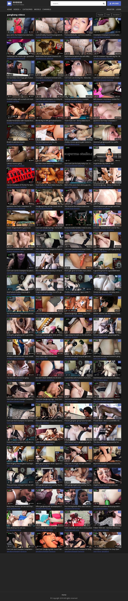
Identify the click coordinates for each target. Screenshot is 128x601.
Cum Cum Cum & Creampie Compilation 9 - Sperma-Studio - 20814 (21, 399)
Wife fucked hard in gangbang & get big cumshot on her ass (78, 442)
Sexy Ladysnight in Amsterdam (46, 356)
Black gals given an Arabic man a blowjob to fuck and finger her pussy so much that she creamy (78, 271)
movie (22, 401)
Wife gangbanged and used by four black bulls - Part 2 (78, 485)
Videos (18, 9)
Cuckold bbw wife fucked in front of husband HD (78, 378)
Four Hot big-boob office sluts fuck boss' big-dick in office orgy (78, 506)
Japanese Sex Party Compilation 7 (105, 121)
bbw (17, 101)
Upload (114, 3)
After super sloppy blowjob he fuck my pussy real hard (49, 249)
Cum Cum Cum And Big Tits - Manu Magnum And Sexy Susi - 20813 (78, 78)
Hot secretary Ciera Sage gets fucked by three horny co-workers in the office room (21, 78)
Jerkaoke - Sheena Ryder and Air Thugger (107, 228)
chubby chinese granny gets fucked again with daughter (78, 142)
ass (13, 380)
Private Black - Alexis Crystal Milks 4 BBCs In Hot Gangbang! (107, 421)
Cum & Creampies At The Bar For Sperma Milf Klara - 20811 (21, 185)
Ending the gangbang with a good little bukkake (21, 335)
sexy (95, 37)
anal (50, 144)
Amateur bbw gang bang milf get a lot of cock (78, 356)
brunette (16, 123)
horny (9, 80)
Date (108, 15)
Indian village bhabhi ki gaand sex (19, 228)
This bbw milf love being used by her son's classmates (107, 442)
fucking (80, 273)
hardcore (110, 58)
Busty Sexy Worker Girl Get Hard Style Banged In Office (21, 506)
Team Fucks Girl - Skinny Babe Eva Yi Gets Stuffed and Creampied (78, 121)
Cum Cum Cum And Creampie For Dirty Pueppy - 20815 (78, 549)
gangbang (13, 37)
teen (8, 37)
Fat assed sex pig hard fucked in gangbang (107, 356)
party (74, 530)
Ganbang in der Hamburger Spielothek (20, 56)
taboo (48, 251)
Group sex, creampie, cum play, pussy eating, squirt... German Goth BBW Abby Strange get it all (107, 292)
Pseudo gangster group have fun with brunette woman (78, 421)
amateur (39, 37)
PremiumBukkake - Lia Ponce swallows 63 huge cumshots (78, 35)
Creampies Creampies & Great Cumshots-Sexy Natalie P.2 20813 (107, 35)
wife (14, 358)
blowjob (107, 37)
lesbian (45, 144)
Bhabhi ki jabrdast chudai (16, 142)
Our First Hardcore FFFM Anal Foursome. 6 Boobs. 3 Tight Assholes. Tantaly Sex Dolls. (21, 313)
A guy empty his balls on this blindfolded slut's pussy (78, 335)
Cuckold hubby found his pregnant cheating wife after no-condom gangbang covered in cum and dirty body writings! (49, 35)
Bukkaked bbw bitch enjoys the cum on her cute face (49, 421)
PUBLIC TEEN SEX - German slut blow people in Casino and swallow (107, 528)
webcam (16, 230)
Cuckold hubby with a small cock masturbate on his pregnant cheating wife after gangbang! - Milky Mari (21, 99)
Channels (47, 9)
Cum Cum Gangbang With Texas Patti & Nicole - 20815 (49, 549)
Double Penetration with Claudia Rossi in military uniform (21, 121)
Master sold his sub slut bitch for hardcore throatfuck (107, 313)
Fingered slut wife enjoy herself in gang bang (49, 292)
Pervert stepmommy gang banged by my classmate (107, 335)
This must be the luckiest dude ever (77, 206)
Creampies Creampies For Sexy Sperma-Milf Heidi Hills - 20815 (107, 549)
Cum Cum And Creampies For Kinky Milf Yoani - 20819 (49, 99)
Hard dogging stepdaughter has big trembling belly (21, 463)
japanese (108, 123)
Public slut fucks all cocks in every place (78, 528)
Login (118, 9)
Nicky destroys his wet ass (16, 528)
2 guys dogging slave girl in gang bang (106, 249)
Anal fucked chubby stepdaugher (18, 292)
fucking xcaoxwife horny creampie (77, 99)
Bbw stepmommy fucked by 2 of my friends (49, 271)
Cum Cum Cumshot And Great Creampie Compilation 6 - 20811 (107, 78)
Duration (116, 15)
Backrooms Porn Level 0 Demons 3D (48, 56)
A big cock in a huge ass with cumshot (78, 463)
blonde (16, 58)
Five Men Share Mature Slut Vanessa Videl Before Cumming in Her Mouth (49, 163)
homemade (21, 358)
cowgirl (43, 165)
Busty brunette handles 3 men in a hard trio (78, 228)
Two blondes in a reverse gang (17, 378)
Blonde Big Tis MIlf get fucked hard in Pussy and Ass (49, 121)
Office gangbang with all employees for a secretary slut (49, 506)
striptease (102, 230)
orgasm (99, 208)
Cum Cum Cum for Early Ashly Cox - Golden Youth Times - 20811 (78, 163)
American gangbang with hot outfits (105, 142)
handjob (21, 165)
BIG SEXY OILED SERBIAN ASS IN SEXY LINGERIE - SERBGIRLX (49, 378)
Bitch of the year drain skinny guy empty (78, 185)
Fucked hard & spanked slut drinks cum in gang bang (21, 442)
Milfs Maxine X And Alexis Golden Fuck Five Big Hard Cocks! (107, 99)
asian (103, 101)
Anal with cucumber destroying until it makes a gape (107, 506)
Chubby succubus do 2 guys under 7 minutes (78, 292)
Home (9, 9)
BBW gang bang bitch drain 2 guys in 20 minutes (49, 463)
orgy (44, 58)
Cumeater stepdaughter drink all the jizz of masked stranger (49, 335)
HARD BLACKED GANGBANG (45, 442)
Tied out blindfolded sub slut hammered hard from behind (78, 399)
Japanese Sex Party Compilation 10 (19, 206)
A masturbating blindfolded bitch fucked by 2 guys (49, 313)
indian (20, 37)
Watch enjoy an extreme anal (46, 528)
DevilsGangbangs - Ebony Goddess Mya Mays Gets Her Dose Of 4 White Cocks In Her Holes (107, 185)
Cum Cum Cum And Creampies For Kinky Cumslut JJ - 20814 (107, 399)
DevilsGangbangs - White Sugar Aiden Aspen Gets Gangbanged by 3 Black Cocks (78, 313)
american (50, 58)
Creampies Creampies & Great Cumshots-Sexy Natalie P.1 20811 (49, 78)
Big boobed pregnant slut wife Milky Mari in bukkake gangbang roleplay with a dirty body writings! (78, 56)
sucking (70, 123)
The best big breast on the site (46, 142)
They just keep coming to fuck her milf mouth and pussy (21, 485)
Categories (27, 9)
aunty (21, 144)
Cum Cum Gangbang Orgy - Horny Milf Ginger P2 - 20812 (49, 228)
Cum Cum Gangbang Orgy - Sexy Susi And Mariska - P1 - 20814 (49, 399)
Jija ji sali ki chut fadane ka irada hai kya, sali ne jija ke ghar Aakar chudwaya (21, 35)
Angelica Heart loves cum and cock (105, 485)
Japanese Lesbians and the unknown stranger (21, 249)
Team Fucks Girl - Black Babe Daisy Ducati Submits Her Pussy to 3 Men (49, 185)
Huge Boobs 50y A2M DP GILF (103, 163)
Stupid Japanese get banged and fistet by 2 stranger (107, 206)
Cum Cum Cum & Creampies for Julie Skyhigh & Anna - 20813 (21, 271)
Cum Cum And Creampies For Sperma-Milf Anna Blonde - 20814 (21, 421)
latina (77, 37)
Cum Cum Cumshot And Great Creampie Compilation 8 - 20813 (78, 249)
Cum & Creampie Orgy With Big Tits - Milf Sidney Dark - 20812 (107, 56)
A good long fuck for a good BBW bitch (106, 271)
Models (37, 9)
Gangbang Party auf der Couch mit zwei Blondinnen (49, 206)
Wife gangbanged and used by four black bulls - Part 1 (49, 485)
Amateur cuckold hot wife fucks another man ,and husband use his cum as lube (21, 356)
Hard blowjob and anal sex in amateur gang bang (107, 378)
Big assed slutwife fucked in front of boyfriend (107, 463)
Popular (100, 15)
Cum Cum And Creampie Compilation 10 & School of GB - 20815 (21, 549)
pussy (22, 251)
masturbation (69, 423)
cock (95, 487)
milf (50, 37)
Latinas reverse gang (14, 163)
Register (110, 9)
